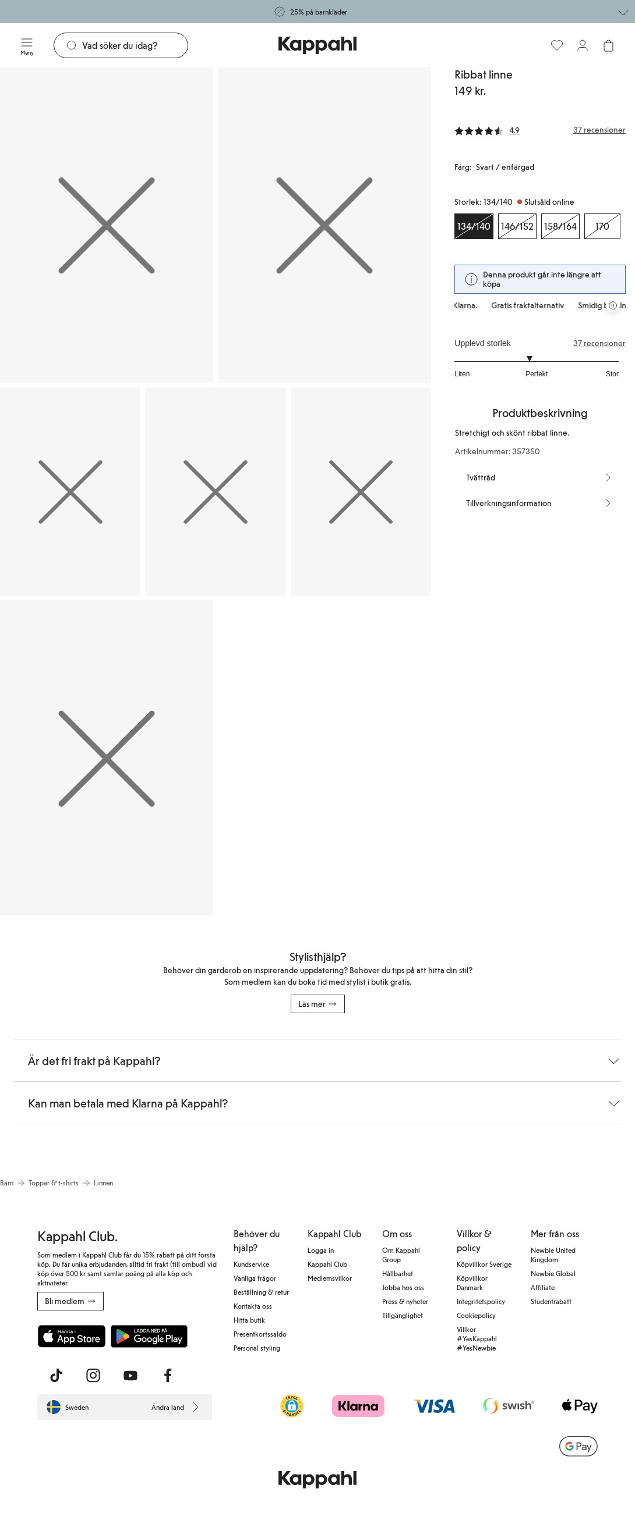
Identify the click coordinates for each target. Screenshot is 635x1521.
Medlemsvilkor (330, 1278)
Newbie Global (553, 1273)
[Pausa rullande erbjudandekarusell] (613, 305)
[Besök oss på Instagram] (93, 1375)
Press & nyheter (405, 1301)
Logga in (321, 1250)
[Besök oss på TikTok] (56, 1375)
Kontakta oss (253, 1306)
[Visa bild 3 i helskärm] (70, 491)
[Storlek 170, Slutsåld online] (602, 226)
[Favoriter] (557, 45)
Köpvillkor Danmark (472, 1282)
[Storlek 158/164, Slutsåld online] (560, 226)
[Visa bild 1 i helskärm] (106, 225)
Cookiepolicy (476, 1315)
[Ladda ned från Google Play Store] (149, 1336)
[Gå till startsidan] (317, 45)
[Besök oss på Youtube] (130, 1375)
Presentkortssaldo (260, 1334)
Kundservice (251, 1264)
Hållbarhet (397, 1273)
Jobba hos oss (403, 1287)
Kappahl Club (327, 1264)
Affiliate (543, 1287)
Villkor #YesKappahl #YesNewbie (477, 1338)
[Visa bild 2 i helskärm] (324, 225)
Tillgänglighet (402, 1315)
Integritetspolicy (481, 1301)
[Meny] (27, 45)
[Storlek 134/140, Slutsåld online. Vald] (473, 226)
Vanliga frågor (255, 1278)
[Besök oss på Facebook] (167, 1375)
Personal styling (257, 1348)
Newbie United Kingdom (553, 1254)
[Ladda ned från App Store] (71, 1336)
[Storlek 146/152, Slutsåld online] (517, 226)
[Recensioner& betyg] (540, 130)
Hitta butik (249, 1320)
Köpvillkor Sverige (484, 1264)
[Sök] (135, 45)
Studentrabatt (551, 1301)
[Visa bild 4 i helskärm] (215, 491)
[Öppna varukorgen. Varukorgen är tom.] (608, 45)
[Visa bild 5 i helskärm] (361, 491)
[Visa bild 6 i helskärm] (106, 758)
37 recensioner (599, 343)
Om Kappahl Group (401, 1254)
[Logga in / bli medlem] (582, 45)
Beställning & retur (261, 1292)
